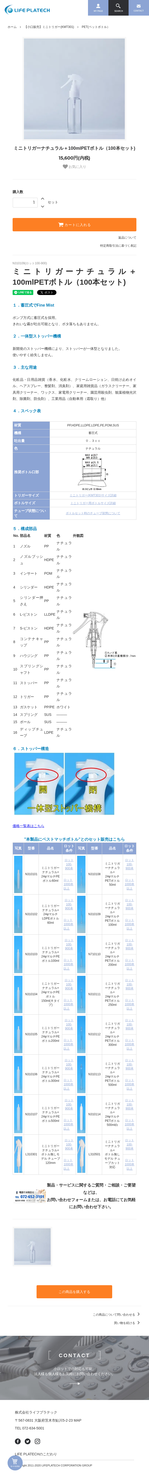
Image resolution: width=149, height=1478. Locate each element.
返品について (127, 237)
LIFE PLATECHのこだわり (36, 1454)
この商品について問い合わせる (117, 1314)
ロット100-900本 (69, 864)
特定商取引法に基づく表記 (118, 245)
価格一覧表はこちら (28, 826)
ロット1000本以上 (68, 884)
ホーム (12, 27)
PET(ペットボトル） (96, 27)
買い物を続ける (127, 1323)
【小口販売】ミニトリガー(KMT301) (49, 27)
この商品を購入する (74, 1292)
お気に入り (74, 166)
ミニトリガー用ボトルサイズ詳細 (93, 503)
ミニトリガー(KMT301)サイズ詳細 (93, 495)
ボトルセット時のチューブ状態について (93, 513)
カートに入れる (74, 224)
